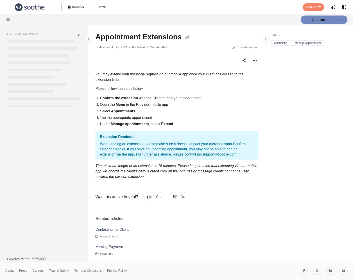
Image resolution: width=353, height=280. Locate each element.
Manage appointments (308, 43)
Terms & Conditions (88, 270)
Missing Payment (109, 247)
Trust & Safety (59, 270)
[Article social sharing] (244, 60)
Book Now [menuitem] (313, 7)
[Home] (8, 19)
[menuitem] (101, 7)
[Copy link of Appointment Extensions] (187, 37)
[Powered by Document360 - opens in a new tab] (26, 259)
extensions (280, 43)
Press (23, 270)
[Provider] (77, 7)
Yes (154, 196)
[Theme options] (344, 7)
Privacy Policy (117, 270)
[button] (29, 7)
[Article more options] (254, 60)
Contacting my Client (112, 229)
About (9, 270)
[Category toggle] (88, 39)
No (179, 196)
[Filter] (78, 34)
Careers (38, 270)
